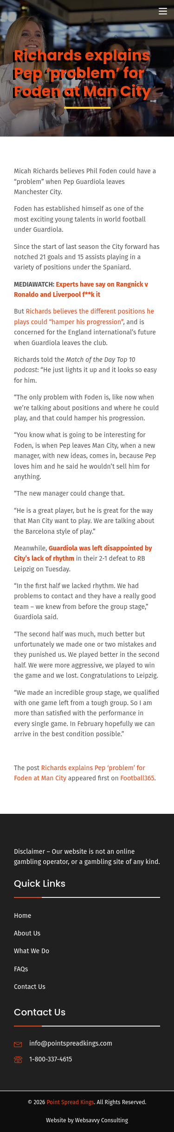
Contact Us (29, 987)
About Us (27, 933)
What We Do (31, 951)
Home (22, 916)
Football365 (137, 778)
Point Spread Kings (70, 1102)
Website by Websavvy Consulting (87, 1120)
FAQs (21, 969)
